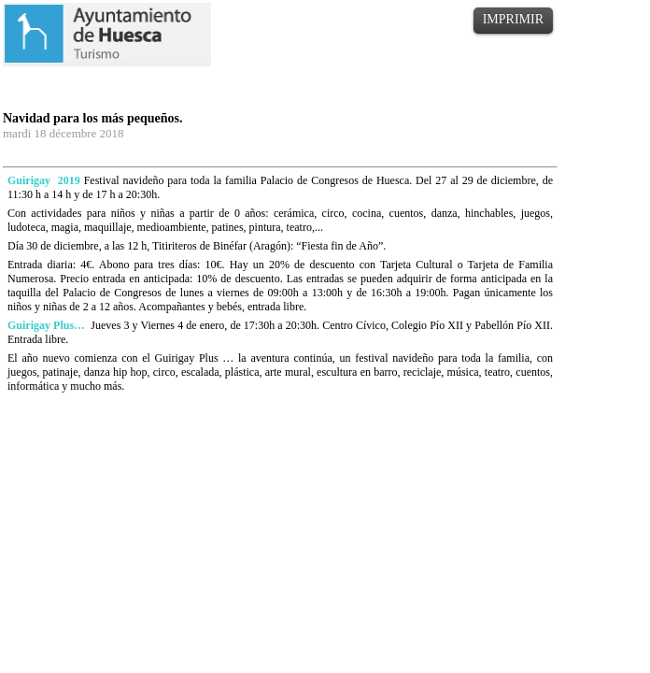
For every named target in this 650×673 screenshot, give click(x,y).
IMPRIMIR (513, 19)
